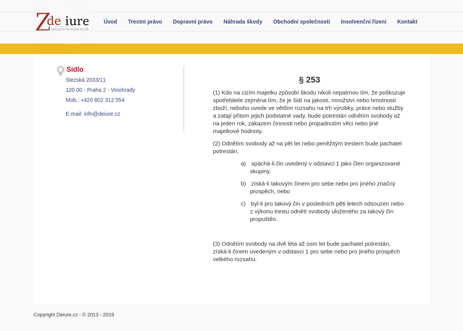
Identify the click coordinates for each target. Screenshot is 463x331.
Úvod (110, 22)
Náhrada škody (242, 22)
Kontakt (407, 22)
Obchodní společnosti (301, 22)
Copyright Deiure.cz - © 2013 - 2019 (74, 314)
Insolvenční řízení (363, 22)
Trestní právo (145, 22)
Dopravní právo (193, 22)
